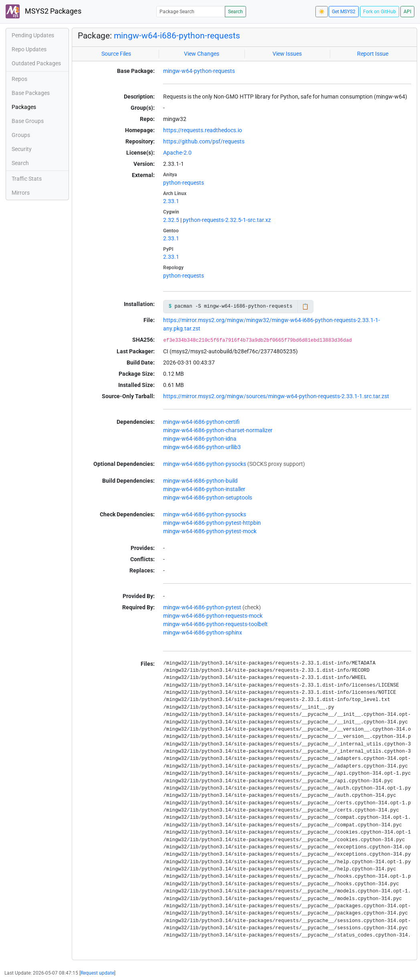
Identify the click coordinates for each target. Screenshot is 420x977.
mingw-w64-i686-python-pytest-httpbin (212, 523)
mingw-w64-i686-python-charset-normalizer (218, 430)
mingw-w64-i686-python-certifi (201, 422)
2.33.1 (171, 201)
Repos (19, 79)
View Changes (201, 53)
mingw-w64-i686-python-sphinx (202, 632)
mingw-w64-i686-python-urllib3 (202, 447)
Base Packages (31, 93)
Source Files (116, 53)
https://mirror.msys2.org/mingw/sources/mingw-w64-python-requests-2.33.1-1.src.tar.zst (276, 396)
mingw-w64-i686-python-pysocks (204, 464)
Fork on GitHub (379, 11)
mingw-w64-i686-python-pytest (202, 607)
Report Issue (372, 53)
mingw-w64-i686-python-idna (199, 438)
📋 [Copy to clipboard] (305, 306)
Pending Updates (33, 35)
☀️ (322, 11)
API (407, 11)
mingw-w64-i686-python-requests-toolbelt (215, 624)
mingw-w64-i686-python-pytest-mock (209, 531)
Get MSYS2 (343, 11)
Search (235, 11)
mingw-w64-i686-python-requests (177, 35)
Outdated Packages (36, 63)
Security (22, 149)
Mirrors (21, 192)
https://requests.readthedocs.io (202, 130)
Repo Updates (29, 49)
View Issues (287, 53)
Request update (97, 973)
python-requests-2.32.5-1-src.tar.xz (227, 220)
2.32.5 (171, 220)
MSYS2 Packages (43, 11)
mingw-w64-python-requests (199, 71)
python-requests (183, 182)
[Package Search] (190, 11)
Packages (24, 107)
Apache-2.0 (177, 152)
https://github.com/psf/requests (203, 141)
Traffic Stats (27, 178)
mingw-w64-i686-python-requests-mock (212, 615)
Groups (21, 135)
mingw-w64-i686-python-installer (204, 489)
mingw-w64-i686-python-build (200, 480)
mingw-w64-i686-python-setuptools (207, 497)
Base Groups (28, 121)
